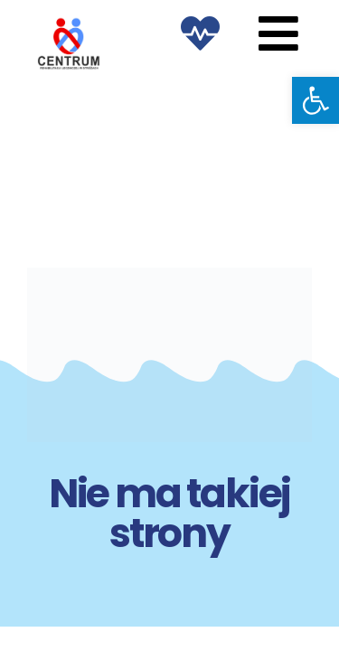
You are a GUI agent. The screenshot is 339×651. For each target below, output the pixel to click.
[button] (315, 100)
